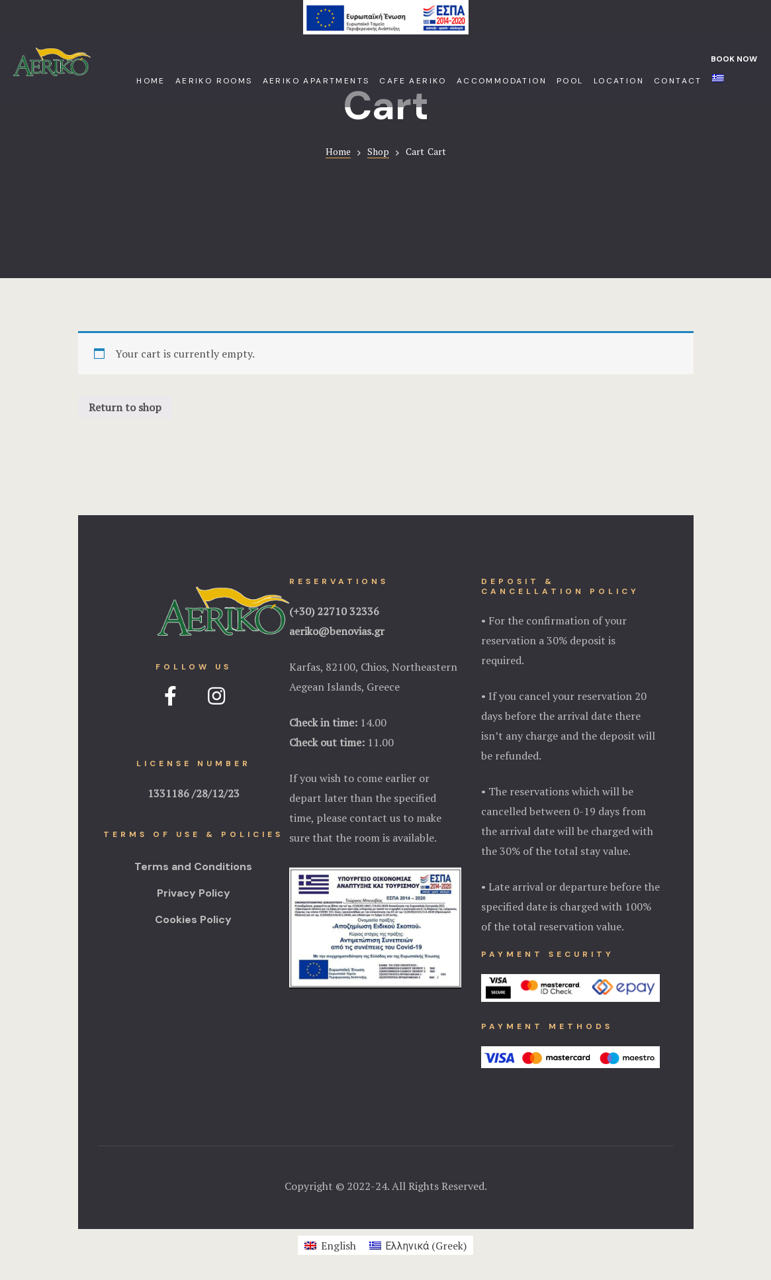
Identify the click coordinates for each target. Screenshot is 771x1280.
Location (619, 80)
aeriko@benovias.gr (337, 631)
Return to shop (125, 407)
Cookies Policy (193, 919)
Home (150, 80)
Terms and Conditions (193, 866)
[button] (730, 59)
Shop (378, 151)
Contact (678, 80)
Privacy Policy (193, 893)
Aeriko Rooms (214, 80)
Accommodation (502, 80)
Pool (570, 80)
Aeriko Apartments (316, 80)
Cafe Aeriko (412, 80)
